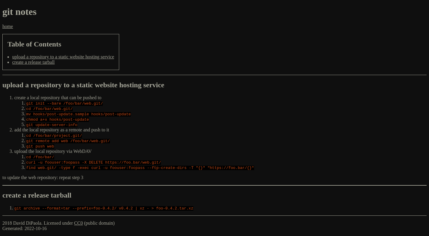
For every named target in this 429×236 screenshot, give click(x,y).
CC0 (78, 223)
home (7, 26)
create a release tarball (33, 62)
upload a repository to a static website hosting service (63, 56)
